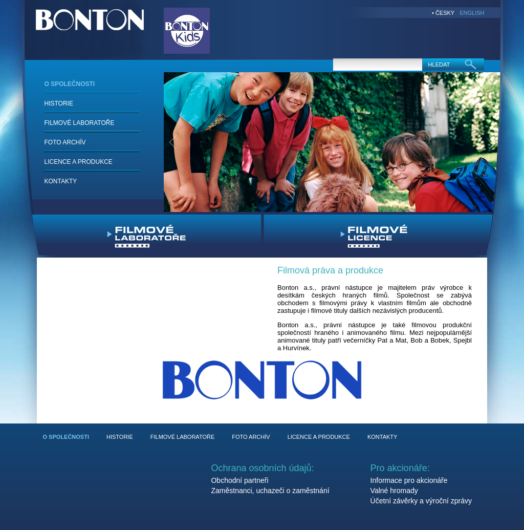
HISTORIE (59, 103)
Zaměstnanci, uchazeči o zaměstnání (270, 490)
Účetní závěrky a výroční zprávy (421, 501)
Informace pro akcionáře (409, 480)
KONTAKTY (61, 181)
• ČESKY (443, 13)
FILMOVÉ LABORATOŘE (80, 122)
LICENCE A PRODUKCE (79, 161)
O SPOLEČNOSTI (70, 84)
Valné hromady (394, 490)
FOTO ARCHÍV (65, 142)
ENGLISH (472, 13)
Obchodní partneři (239, 480)
